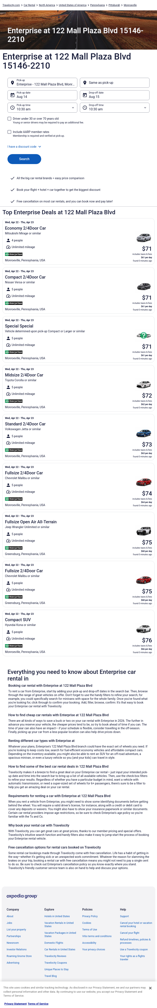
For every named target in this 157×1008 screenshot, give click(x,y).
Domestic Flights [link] (54, 942)
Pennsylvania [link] (97, 5)
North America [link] (47, 5)
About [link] (10, 916)
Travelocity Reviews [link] (55, 956)
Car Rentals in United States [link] (60, 949)
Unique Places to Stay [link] (57, 969)
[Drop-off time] (115, 108)
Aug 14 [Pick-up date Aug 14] (22, 97)
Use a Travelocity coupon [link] (134, 949)
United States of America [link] (73, 5)
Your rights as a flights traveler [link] (132, 958)
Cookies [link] (86, 923)
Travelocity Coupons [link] (56, 962)
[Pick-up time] (42, 108)
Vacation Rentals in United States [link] (59, 925)
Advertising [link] (13, 962)
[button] (78, 146)
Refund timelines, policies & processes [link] (135, 941)
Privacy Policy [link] (90, 916)
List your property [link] (16, 929)
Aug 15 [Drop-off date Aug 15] (94, 97)
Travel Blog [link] (51, 976)
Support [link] (124, 916)
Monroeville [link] (130, 5)
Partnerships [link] (14, 936)
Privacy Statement (15, 1003)
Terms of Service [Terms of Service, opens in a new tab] (38, 1003)
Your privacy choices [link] (93, 949)
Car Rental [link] (29, 5)
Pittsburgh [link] (114, 5)
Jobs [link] (9, 923)
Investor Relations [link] (17, 949)
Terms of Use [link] (89, 929)
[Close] (150, 988)
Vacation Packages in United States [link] (60, 934)
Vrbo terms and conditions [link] (97, 936)
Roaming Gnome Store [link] (19, 956)
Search (24, 159)
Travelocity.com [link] (11, 5)
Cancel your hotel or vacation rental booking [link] (136, 925)
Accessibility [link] (89, 942)
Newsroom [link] (13, 942)
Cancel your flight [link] (129, 932)
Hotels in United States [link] (57, 916)
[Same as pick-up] (115, 83)
